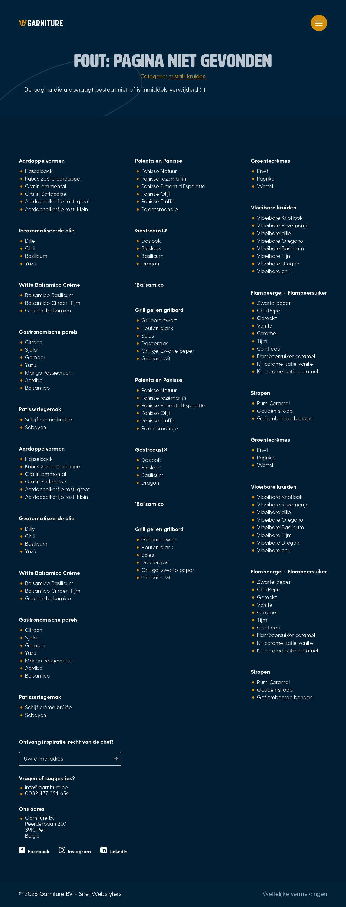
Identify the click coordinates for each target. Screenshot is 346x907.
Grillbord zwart (159, 320)
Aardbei (34, 380)
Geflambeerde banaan (285, 418)
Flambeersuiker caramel (286, 356)
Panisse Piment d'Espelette (173, 186)
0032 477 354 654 (47, 793)
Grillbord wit (156, 358)
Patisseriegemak (40, 409)
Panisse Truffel (158, 201)
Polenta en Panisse (158, 160)
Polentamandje (159, 209)
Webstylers (106, 893)
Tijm (262, 341)
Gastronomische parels (48, 331)
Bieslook (151, 248)
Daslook (151, 240)
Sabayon (35, 427)
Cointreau (268, 348)
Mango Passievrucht (49, 372)
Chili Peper (269, 310)
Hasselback (39, 171)
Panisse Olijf (155, 193)
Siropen (260, 392)
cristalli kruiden (187, 75)
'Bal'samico (149, 284)
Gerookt (267, 318)
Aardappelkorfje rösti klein (56, 209)
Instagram (75, 851)
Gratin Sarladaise (45, 193)
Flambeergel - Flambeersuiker (289, 292)
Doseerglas (154, 343)
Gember (35, 357)
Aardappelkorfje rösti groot (57, 201)
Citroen (33, 342)
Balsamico (37, 387)
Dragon (150, 263)
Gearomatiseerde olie (46, 230)
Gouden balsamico (48, 310)
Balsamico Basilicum (49, 295)
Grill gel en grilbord (159, 309)
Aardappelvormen (42, 160)
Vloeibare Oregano (280, 240)
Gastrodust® (151, 230)
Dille (30, 240)
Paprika (266, 178)
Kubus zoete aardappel (53, 178)
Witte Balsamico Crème (49, 284)
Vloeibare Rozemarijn (283, 225)
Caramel (267, 333)
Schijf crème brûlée (48, 419)
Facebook (35, 851)
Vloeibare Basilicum (280, 248)
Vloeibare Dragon (278, 263)
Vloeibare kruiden (274, 207)
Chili (30, 248)
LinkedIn (113, 851)
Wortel (265, 186)
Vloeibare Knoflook (280, 217)
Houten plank (157, 328)
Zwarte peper (274, 302)
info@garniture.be (46, 787)
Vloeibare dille (274, 233)
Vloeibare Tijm (274, 255)
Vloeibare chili (274, 271)
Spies (147, 335)
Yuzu (30, 263)
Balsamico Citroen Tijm (53, 302)
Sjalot (32, 349)
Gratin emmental (45, 186)
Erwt (262, 171)
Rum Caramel (273, 403)
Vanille (264, 325)
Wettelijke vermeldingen (294, 893)
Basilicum (36, 255)
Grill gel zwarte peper (167, 350)
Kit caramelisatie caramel (287, 371)
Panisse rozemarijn (163, 178)
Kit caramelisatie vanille (285, 363)
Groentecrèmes (270, 160)
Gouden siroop (274, 410)
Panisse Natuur (159, 171)
